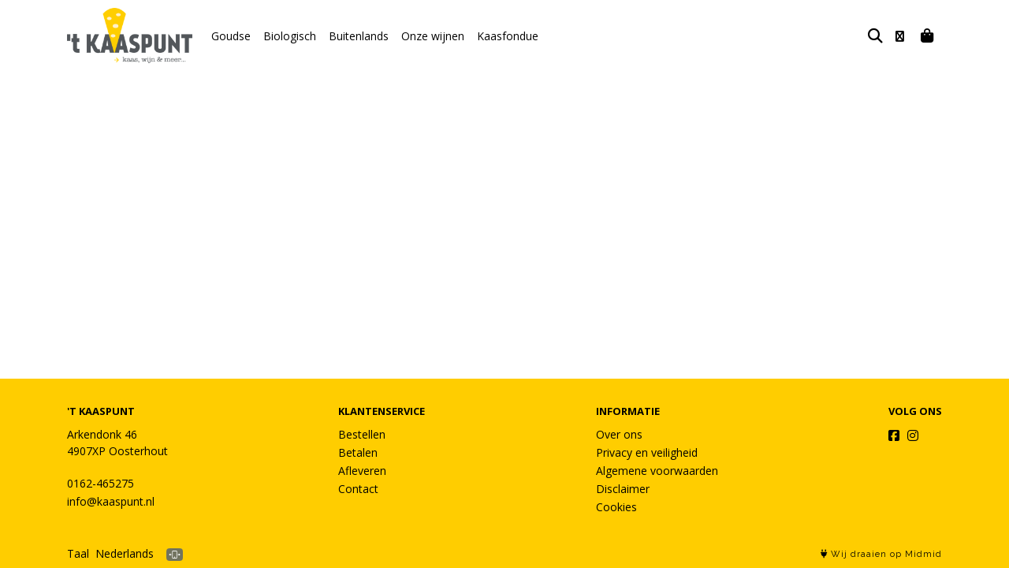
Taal (78, 553)
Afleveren (362, 470)
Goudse (231, 35)
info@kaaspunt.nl (111, 501)
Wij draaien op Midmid (881, 554)
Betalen (358, 452)
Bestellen (361, 434)
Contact (358, 488)
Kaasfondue (507, 35)
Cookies (616, 506)
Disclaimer (623, 488)
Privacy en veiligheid (647, 452)
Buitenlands (359, 35)
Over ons (619, 434)
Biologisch (289, 35)
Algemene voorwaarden (657, 470)
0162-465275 (100, 483)
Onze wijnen (432, 35)
